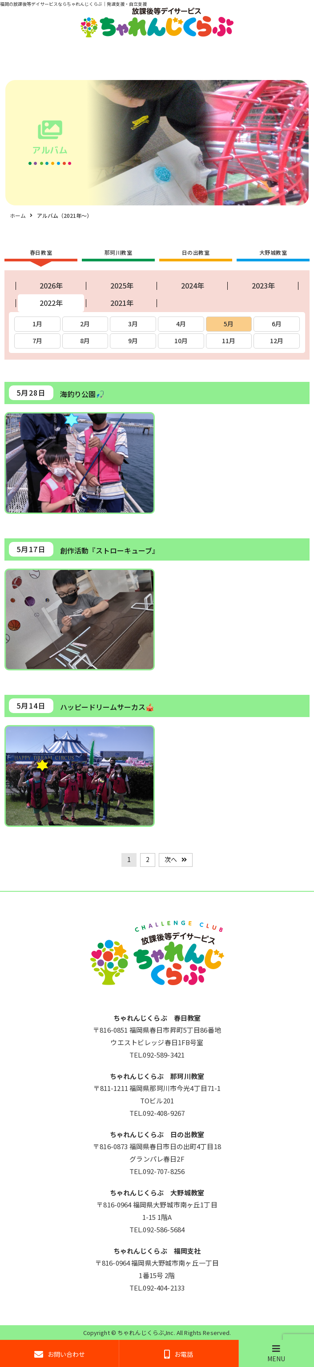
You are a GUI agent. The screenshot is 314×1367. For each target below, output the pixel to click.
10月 (181, 340)
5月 (228, 323)
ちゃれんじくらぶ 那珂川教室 (157, 1076)
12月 (276, 340)
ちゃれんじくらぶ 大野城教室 (157, 1192)
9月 (133, 340)
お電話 (178, 1354)
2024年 (192, 285)
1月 (37, 323)
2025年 (121, 285)
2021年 (121, 302)
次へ (171, 859)
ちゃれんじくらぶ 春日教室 (157, 1017)
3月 (133, 323)
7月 (37, 340)
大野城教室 (273, 252)
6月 (277, 323)
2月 (85, 323)
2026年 (51, 285)
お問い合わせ (59, 1354)
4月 (181, 323)
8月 (85, 340)
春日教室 (41, 252)
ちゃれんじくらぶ (140, 1332)
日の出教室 (196, 252)
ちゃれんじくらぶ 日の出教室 (157, 1134)
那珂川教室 (119, 252)
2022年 (51, 302)
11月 (228, 340)
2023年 (263, 285)
